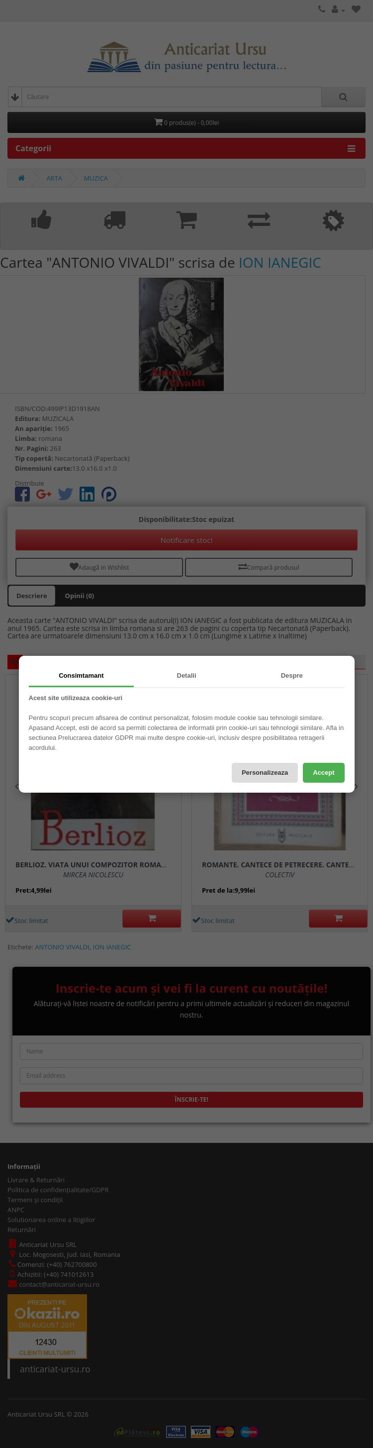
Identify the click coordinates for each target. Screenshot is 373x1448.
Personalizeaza (265, 772)
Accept (323, 772)
